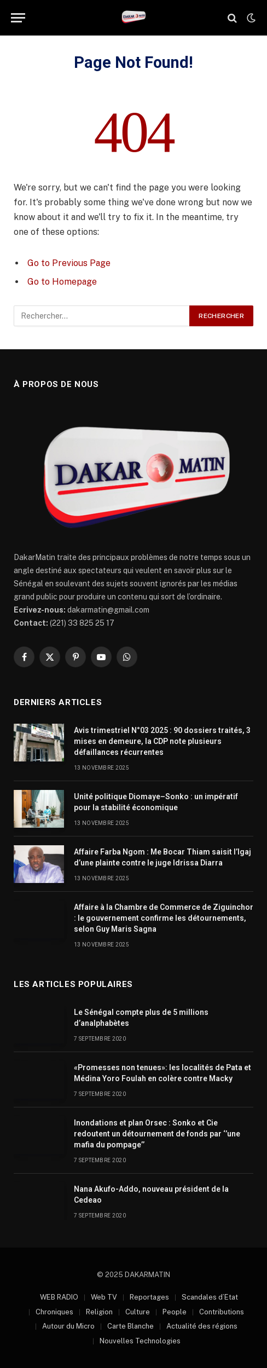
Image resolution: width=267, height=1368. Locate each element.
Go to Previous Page (69, 263)
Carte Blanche (130, 1326)
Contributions (221, 1312)
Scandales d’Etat (210, 1297)
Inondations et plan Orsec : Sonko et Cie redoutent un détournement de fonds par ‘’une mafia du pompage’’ (157, 1133)
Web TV (104, 1297)
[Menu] (18, 17)
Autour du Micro (68, 1326)
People (174, 1312)
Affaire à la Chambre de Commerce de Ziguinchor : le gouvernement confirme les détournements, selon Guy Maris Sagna (163, 918)
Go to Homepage (62, 281)
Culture (137, 1312)
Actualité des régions (201, 1326)
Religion (99, 1312)
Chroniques (54, 1312)
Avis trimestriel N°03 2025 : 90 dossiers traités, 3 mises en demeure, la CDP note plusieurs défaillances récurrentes (162, 741)
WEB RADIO (59, 1297)
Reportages (149, 1297)
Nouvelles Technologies (140, 1341)
